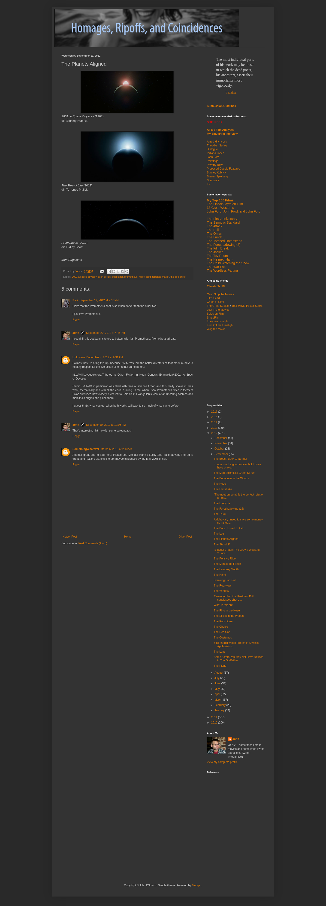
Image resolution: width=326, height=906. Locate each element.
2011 (214, 717)
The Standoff (222, 544)
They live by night (217, 321)
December (221, 438)
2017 (214, 411)
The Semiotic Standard (223, 222)
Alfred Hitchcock (217, 141)
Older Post (185, 536)
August (219, 672)
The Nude (220, 483)
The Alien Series (217, 145)
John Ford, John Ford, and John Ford (233, 211)
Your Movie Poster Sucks (247, 305)
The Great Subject (218, 305)
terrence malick (160, 276)
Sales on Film (215, 313)
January (219, 710)
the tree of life (177, 276)
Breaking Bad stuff (225, 580)
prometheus (131, 276)
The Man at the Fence (227, 563)
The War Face (217, 267)
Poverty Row (215, 165)
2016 (214, 417)
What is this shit (223, 605)
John (75, 332)
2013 (214, 427)
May (217, 688)
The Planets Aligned (226, 539)
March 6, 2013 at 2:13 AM (116, 449)
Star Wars (213, 180)
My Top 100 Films (220, 200)
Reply (76, 319)
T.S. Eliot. (230, 92)
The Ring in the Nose (227, 610)
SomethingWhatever (85, 449)
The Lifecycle (222, 503)
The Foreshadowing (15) (229, 508)
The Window (221, 591)
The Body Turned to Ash (229, 528)
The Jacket (215, 252)
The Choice (221, 626)
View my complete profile (222, 762)
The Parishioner (223, 621)
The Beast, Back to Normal (230, 458)
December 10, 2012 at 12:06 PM (106, 424)
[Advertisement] (236, 367)
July (217, 678)
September (221, 454)
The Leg (219, 533)
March (218, 699)
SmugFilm (213, 317)
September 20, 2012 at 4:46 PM (105, 332)
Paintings (212, 161)
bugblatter (117, 276)
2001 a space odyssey (84, 276)
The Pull (213, 230)
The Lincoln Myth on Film (225, 204)
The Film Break (218, 248)
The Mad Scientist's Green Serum (234, 472)
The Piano (220, 665)
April (217, 694)
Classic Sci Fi (216, 286)
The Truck (220, 514)
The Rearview (222, 585)
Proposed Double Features (223, 168)
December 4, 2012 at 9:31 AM (104, 357)
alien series (104, 276)
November (221, 443)
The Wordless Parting (222, 270)
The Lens (219, 651)
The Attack (214, 226)
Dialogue (212, 149)
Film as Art (213, 298)
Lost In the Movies (218, 309)
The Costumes (223, 637)
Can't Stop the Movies (220, 294)
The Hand (220, 574)
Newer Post (70, 536)
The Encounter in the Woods (231, 478)
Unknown (78, 357)
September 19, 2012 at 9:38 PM (99, 300)
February (220, 705)
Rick (75, 300)
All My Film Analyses (220, 129)
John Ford (213, 157)
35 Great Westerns (220, 208)
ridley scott (145, 276)
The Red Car (222, 632)
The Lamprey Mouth (226, 569)
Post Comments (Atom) (92, 543)
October (219, 448)
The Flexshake (223, 489)
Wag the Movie (216, 329)
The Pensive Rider (225, 558)
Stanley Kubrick (216, 172)
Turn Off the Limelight (220, 325)
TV (208, 184)
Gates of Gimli (215, 302)
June (217, 683)
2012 (214, 433)
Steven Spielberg (217, 176)
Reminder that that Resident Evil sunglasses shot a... (234, 598)
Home (128, 536)
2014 (214, 422)
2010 (214, 722)
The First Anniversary (222, 219)
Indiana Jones (215, 153)
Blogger (196, 885)
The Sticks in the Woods (229, 615)
